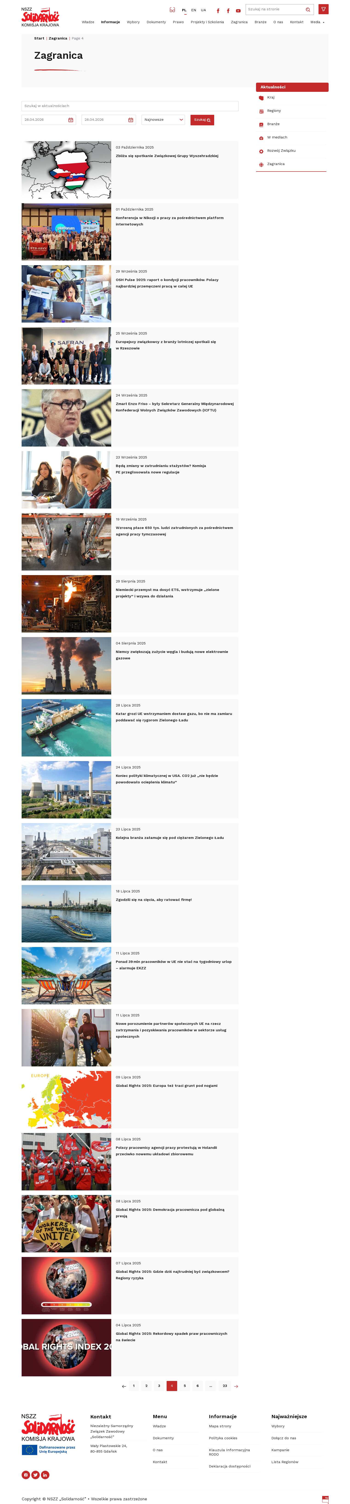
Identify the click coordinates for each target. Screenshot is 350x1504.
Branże (261, 22)
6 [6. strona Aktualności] (197, 1386)
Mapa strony (220, 1426)
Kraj (266, 98)
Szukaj (202, 120)
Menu (160, 1416)
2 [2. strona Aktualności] (146, 1386)
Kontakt (297, 22)
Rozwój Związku (277, 151)
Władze (88, 22)
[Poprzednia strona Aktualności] (124, 1386)
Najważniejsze (289, 1416)
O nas (278, 22)
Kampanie (280, 1450)
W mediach (273, 138)
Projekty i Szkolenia (207, 22)
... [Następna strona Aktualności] (210, 1386)
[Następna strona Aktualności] (236, 1386)
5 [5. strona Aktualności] (185, 1386)
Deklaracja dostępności (229, 1466)
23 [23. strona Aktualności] (225, 1386)
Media (317, 22)
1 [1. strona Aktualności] (134, 1386)
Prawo (178, 22)
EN (193, 10)
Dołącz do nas (283, 1438)
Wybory (133, 22)
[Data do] (104, 120)
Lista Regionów (284, 1462)
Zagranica (239, 22)
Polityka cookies (223, 1438)
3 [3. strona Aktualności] (159, 1386)
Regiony (270, 111)
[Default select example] (163, 120)
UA (203, 10)
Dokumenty (156, 22)
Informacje (110, 22)
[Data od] (44, 120)
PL (184, 10)
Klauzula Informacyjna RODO (229, 1452)
